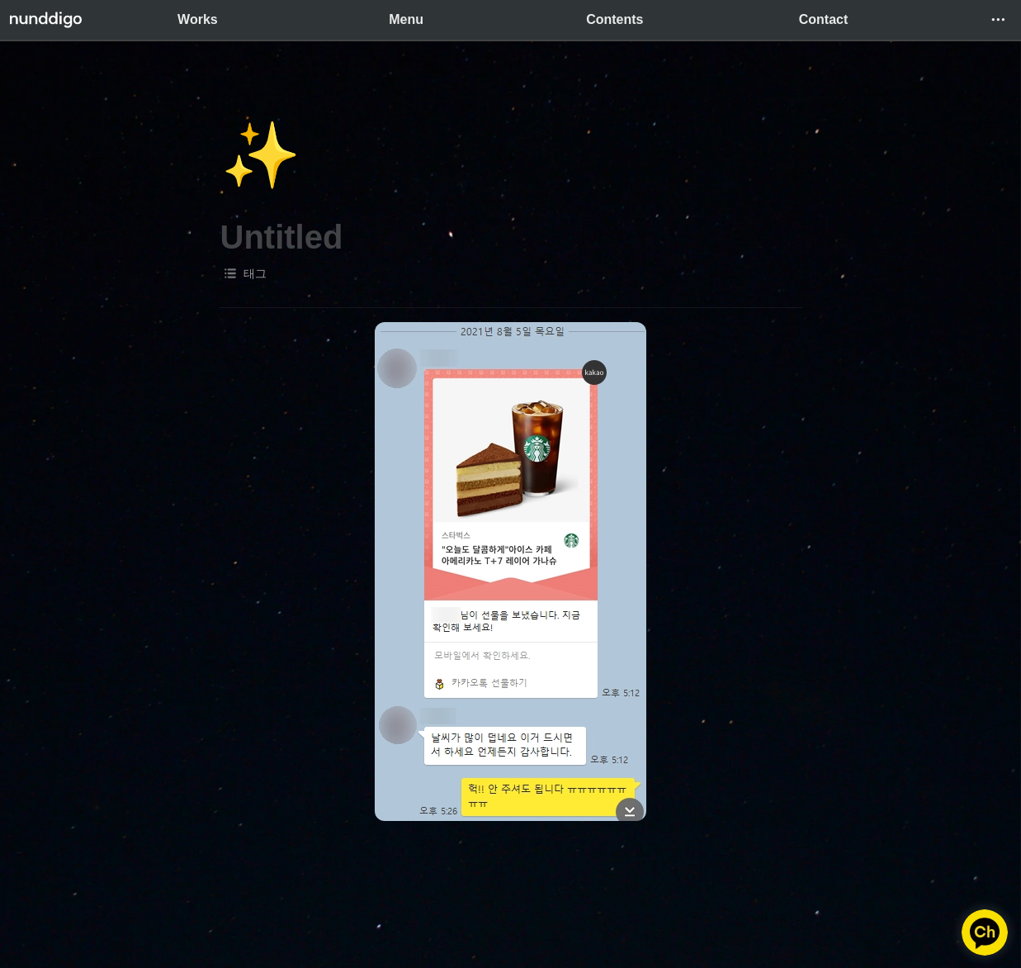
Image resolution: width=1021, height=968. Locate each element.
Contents (614, 19)
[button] (997, 19)
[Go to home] (46, 20)
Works (197, 19)
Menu (406, 19)
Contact (823, 19)
